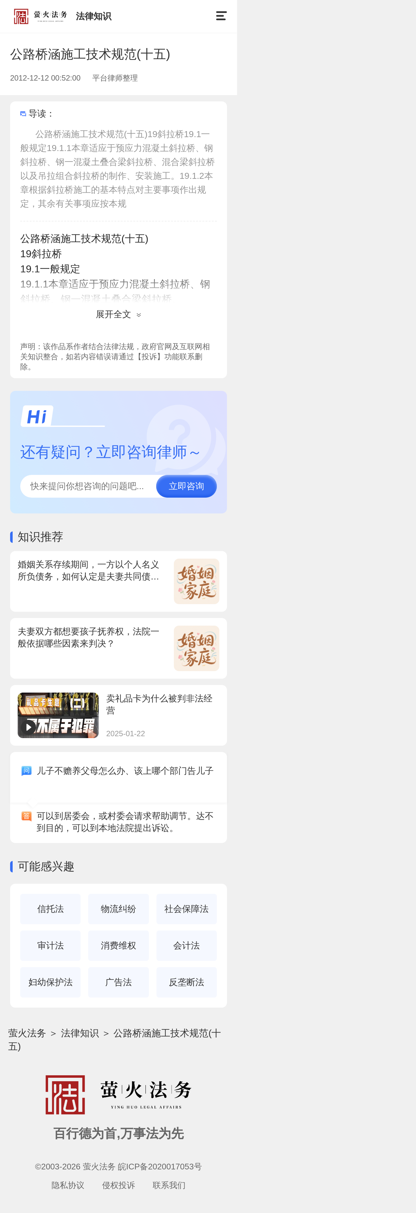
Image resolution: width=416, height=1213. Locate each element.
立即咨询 (186, 486)
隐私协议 (68, 1185)
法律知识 (80, 1033)
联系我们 (169, 1185)
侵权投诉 (118, 1185)
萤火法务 (27, 1033)
